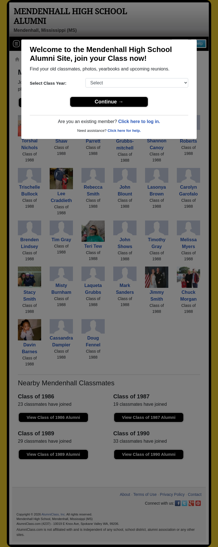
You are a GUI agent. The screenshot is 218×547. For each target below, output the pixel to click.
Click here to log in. (139, 121)
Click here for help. (124, 130)
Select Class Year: (48, 83)
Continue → (109, 102)
